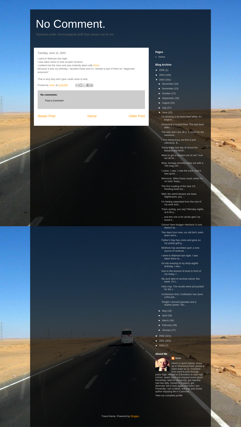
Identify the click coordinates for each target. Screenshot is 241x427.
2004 (162, 75)
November (168, 88)
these (96, 65)
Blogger (135, 416)
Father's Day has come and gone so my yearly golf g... (181, 242)
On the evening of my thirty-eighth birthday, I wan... (179, 265)
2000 (162, 345)
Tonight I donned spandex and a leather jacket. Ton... (178, 303)
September (168, 98)
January (167, 330)
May (164, 310)
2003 (162, 79)
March (166, 320)
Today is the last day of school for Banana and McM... (179, 149)
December (168, 83)
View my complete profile (168, 395)
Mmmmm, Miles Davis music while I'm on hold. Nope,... (182, 180)
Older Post (137, 116)
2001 (162, 340)
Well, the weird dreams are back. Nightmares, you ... (179, 195)
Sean (178, 358)
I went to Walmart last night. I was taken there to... (179, 257)
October (167, 93)
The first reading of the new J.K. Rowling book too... (178, 188)
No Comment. (70, 24)
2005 (162, 70)
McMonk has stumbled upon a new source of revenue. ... (180, 249)
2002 (162, 335)
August (166, 102)
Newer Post (46, 116)
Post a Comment (54, 100)
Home (92, 116)
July (164, 107)
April (165, 315)
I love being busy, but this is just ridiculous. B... (178, 141)
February (167, 325)
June (165, 112)
